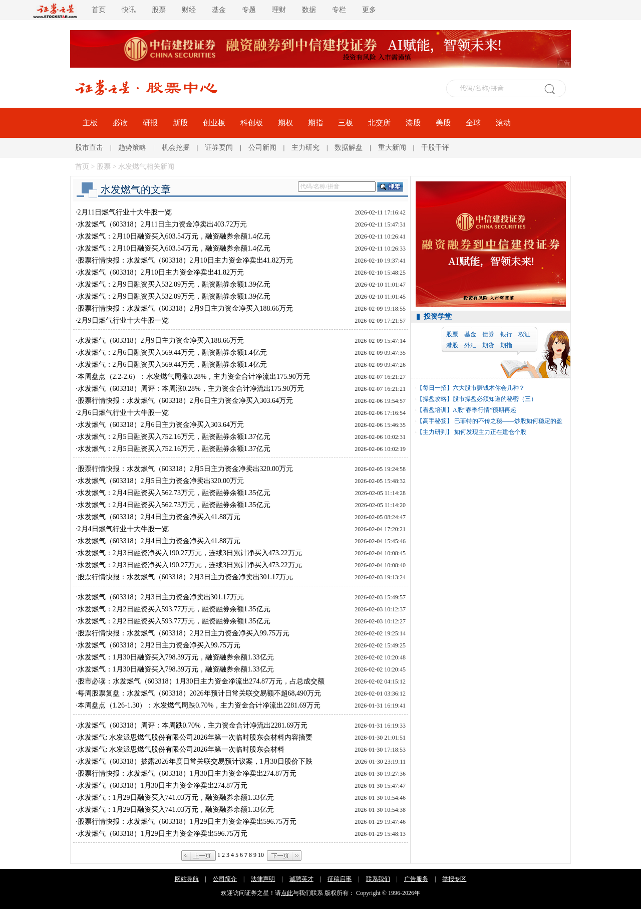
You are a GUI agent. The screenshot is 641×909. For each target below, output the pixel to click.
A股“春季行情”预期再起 (484, 409)
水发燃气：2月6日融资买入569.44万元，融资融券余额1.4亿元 (172, 352)
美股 (443, 123)
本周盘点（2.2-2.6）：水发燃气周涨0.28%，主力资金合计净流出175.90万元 (194, 376)
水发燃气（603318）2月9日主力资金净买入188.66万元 (161, 340)
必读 (120, 123)
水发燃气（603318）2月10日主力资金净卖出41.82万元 (161, 272)
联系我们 (378, 878)
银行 (506, 334)
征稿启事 (340, 878)
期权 (285, 123)
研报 (150, 123)
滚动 (503, 123)
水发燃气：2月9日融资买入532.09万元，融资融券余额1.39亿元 (174, 284)
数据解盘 (349, 147)
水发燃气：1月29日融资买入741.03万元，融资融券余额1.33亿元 (176, 797)
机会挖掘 (176, 147)
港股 (413, 123)
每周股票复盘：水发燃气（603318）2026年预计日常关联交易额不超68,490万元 (200, 693)
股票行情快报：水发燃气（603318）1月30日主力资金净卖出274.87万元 (187, 773)
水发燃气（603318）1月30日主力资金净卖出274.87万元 (163, 785)
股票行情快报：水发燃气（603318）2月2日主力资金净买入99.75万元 (184, 633)
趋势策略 (132, 147)
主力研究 (305, 147)
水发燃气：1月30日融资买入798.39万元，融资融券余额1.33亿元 (176, 657)
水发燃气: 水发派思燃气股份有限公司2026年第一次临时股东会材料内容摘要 (195, 737)
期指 (315, 123)
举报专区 (454, 878)
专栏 (339, 10)
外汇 (470, 345)
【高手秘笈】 (435, 420)
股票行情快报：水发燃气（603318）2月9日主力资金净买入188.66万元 (185, 308)
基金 (219, 10)
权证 (524, 334)
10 (261, 854)
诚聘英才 (301, 878)
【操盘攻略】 (435, 398)
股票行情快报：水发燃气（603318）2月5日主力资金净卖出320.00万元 (185, 469)
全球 (473, 123)
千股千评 (435, 147)
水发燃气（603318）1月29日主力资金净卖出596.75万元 (163, 833)
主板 (90, 123)
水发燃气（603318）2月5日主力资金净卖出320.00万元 (161, 481)
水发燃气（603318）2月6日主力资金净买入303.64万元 (161, 424)
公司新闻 (262, 147)
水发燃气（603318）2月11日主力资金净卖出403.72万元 (162, 224)
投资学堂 (438, 316)
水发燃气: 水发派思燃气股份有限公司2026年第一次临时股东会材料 (181, 749)
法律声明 (263, 878)
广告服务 (416, 878)
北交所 (379, 123)
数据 (309, 10)
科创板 (251, 123)
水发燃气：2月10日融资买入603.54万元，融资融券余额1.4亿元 (174, 236)
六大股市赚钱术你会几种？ (489, 387)
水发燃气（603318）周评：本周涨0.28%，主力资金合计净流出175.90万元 (191, 388)
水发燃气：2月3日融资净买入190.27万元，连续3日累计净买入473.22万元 (190, 553)
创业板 (214, 123)
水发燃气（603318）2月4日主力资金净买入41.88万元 (159, 517)
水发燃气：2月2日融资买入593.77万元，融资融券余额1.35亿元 (174, 609)
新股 (180, 123)
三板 (345, 123)
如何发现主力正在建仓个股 (489, 431)
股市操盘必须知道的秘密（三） (495, 398)
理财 (279, 10)
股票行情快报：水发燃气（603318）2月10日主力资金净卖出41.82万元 (185, 260)
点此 (287, 892)
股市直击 (89, 147)
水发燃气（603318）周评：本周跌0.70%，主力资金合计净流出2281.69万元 (193, 725)
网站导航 (187, 878)
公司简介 (225, 878)
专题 (249, 10)
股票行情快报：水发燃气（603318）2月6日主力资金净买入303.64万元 (185, 400)
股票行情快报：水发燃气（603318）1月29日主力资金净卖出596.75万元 (187, 821)
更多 (369, 10)
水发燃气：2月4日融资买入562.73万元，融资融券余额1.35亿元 (174, 493)
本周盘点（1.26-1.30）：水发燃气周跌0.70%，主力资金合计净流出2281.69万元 (199, 705)
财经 (189, 10)
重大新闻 (392, 147)
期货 (488, 345)
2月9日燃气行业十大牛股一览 (123, 320)
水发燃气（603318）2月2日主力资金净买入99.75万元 (159, 645)
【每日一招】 (435, 387)
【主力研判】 (435, 431)
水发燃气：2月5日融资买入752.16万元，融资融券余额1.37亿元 (174, 436)
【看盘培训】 (435, 409)
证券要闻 (219, 147)
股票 (159, 10)
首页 (99, 10)
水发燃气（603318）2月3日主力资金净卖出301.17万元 (161, 597)
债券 (488, 334)
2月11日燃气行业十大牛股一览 (125, 212)
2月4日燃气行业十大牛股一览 (123, 529)
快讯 (129, 10)
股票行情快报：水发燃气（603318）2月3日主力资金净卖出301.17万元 (185, 577)
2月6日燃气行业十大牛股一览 (123, 412)
